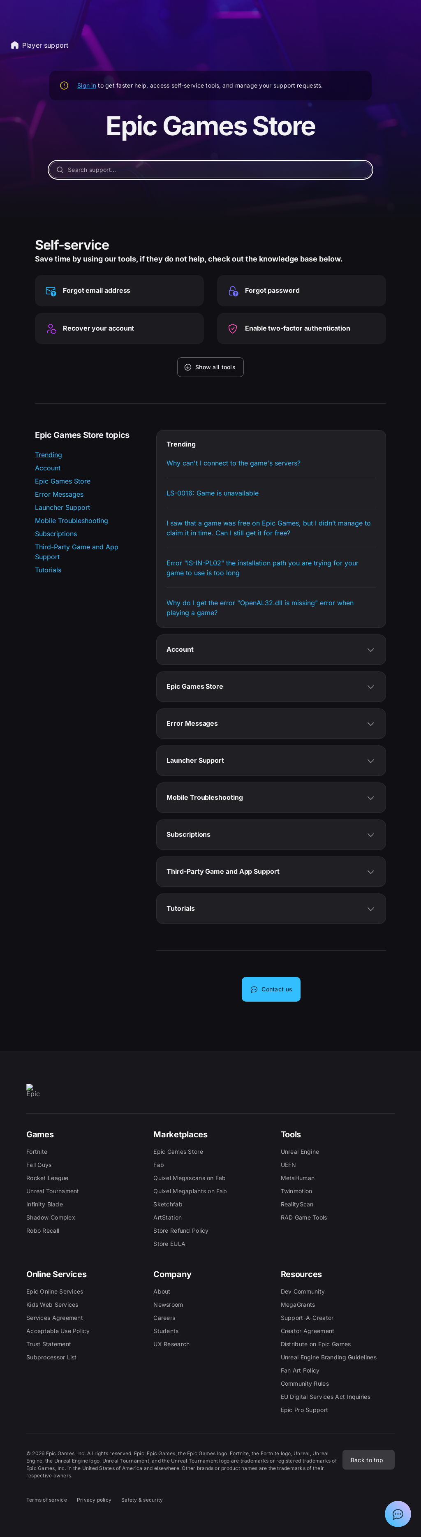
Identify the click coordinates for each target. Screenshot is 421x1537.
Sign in (86, 85)
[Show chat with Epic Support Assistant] (398, 1514)
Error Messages (59, 494)
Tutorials (48, 570)
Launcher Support (62, 507)
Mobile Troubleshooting (71, 520)
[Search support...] (210, 170)
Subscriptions (56, 534)
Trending (48, 455)
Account (47, 468)
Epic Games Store (62, 481)
